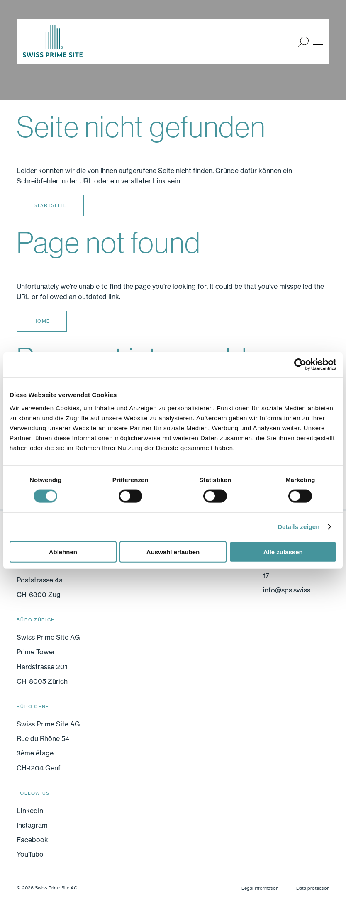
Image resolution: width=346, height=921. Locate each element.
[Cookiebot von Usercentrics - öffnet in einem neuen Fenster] (300, 364)
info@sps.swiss (286, 590)
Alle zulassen (283, 551)
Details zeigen (298, 526)
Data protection (312, 888)
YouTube (30, 854)
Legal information (259, 888)
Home (42, 321)
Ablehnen (63, 551)
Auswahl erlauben (173, 551)
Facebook (32, 840)
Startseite (50, 205)
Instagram (32, 825)
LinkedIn (30, 810)
